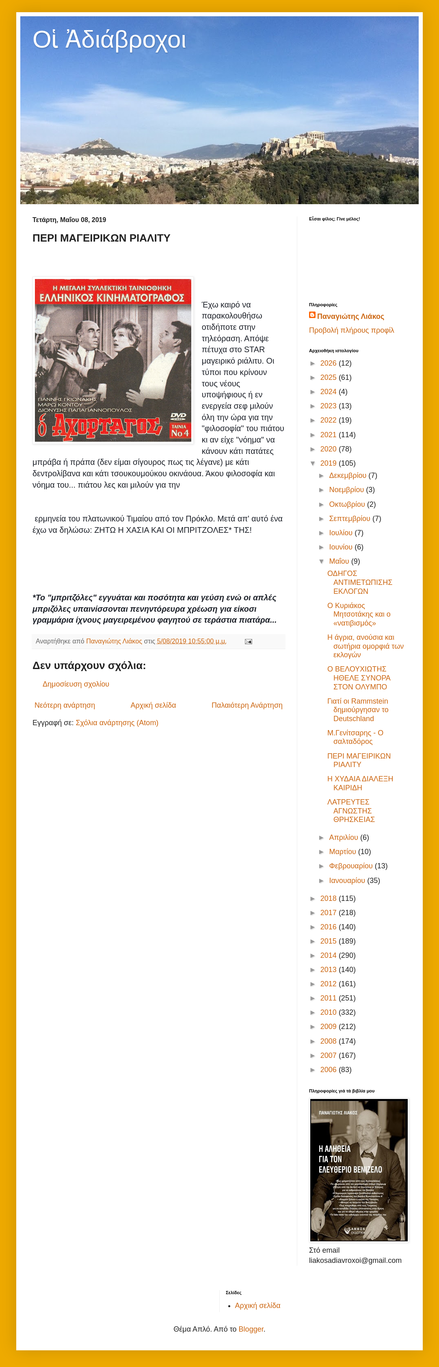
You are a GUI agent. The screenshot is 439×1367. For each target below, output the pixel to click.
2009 (329, 1027)
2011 (329, 998)
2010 (329, 1012)
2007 (329, 1055)
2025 (329, 377)
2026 (329, 363)
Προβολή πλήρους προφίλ (351, 330)
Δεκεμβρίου (348, 475)
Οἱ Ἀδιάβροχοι (109, 39)
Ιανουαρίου (348, 880)
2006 (329, 1070)
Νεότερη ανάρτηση (65, 705)
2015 (329, 941)
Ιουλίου (342, 533)
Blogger (251, 1329)
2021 (329, 435)
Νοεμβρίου (347, 490)
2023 (329, 406)
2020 (329, 449)
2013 (329, 970)
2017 (329, 913)
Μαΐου (340, 561)
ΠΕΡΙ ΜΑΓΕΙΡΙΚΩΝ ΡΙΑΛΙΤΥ (359, 760)
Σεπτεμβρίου (350, 519)
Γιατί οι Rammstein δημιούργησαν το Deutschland (358, 710)
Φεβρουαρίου (351, 866)
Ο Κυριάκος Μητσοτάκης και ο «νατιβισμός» (359, 614)
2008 (329, 1041)
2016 (329, 927)
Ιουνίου (342, 547)
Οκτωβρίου (348, 504)
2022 (329, 420)
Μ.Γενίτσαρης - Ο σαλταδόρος (355, 737)
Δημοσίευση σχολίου (76, 684)
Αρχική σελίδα (153, 705)
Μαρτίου (343, 852)
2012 (329, 984)
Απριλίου (344, 837)
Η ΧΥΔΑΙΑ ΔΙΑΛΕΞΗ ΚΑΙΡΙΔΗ (360, 783)
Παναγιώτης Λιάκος (350, 316)
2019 (329, 463)
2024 (329, 392)
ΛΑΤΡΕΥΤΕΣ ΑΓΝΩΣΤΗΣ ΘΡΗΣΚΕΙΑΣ (351, 811)
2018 (329, 898)
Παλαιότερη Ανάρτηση (247, 705)
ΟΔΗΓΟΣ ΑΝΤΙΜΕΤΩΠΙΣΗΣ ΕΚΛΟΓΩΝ (359, 582)
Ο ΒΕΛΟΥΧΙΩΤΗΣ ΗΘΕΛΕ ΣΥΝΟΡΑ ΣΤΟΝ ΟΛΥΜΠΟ (358, 678)
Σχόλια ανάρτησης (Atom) (117, 723)
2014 (329, 955)
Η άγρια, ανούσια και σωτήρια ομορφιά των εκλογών (365, 646)
